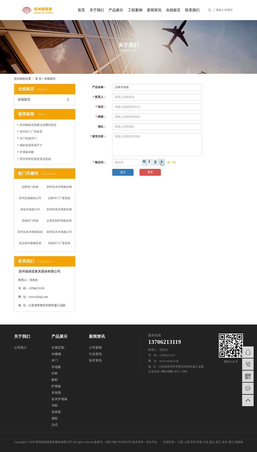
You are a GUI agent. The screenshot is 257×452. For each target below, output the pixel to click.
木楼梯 (56, 354)
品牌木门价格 (30, 186)
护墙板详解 (27, 152)
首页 (81, 10)
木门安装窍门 (28, 138)
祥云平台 (151, 442)
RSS (177, 371)
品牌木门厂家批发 (59, 198)
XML (185, 371)
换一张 (171, 162)
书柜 (54, 405)
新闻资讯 (154, 10)
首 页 (38, 78)
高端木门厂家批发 (59, 243)
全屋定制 (57, 347)
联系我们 (192, 10)
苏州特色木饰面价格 (59, 209)
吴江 (218, 442)
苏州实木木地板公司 (59, 231)
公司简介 (20, 347)
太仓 (206, 442)
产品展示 (116, 10)
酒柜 (54, 418)
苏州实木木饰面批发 (30, 231)
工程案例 (135, 10)
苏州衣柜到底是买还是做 (35, 158)
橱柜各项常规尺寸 (31, 145)
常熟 (199, 442)
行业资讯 (95, 354)
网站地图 (167, 371)
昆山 (212, 442)
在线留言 (173, 10)
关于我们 (97, 10)
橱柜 (54, 379)
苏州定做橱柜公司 (30, 198)
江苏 (180, 442)
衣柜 (54, 373)
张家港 (239, 442)
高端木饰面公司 (30, 209)
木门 (54, 360)
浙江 (231, 442)
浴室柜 (56, 412)
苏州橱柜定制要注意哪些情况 (38, 124)
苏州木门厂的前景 (31, 131)
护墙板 (56, 386)
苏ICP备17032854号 (118, 442)
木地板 (56, 367)
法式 (54, 424)
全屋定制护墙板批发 (59, 220)
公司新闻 (95, 347)
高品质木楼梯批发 (30, 243)
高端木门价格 (30, 220)
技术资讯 (95, 360)
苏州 (193, 442)
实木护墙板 (59, 399)
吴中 (224, 442)
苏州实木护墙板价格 (59, 186)
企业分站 (153, 371)
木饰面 (56, 392)
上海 (187, 442)
